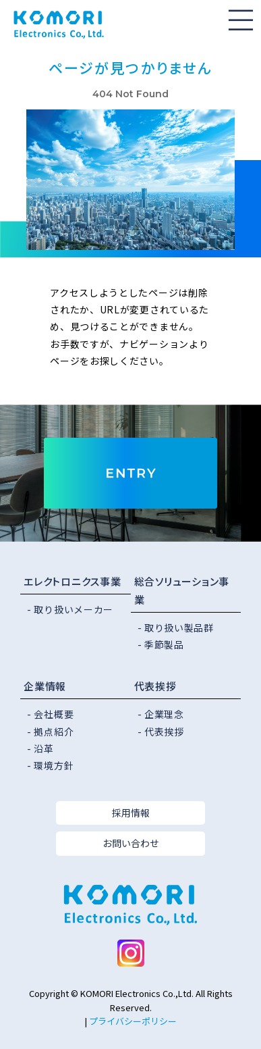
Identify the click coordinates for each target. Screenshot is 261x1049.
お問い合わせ (131, 843)
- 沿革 (40, 748)
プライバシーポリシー (133, 1021)
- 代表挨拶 (161, 731)
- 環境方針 (50, 765)
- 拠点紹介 (50, 731)
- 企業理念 (161, 714)
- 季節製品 (161, 644)
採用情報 (131, 812)
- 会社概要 (50, 714)
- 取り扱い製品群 (176, 627)
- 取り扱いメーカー (70, 609)
